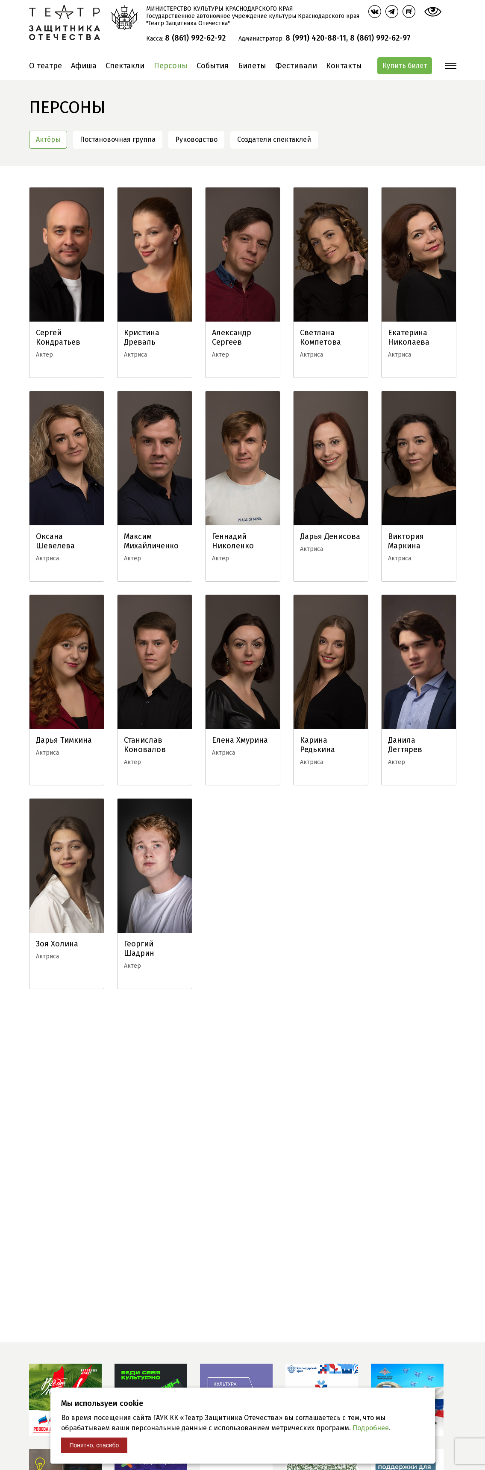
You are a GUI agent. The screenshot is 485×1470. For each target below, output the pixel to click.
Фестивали (296, 65)
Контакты (344, 65)
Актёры (48, 139)
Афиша (84, 65)
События (213, 65)
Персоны (171, 65)
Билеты (252, 65)
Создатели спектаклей (274, 139)
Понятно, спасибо (94, 1445)
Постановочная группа (118, 139)
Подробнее (371, 1428)
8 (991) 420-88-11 (315, 38)
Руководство (196, 139)
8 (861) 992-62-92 (195, 38)
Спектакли (125, 65)
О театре (45, 65)
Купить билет (404, 65)
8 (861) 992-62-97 (380, 38)
